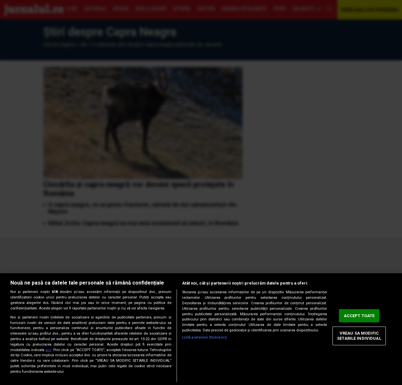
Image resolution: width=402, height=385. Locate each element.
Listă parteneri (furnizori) (204, 337)
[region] (201, 329)
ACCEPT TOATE (359, 315)
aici (48, 350)
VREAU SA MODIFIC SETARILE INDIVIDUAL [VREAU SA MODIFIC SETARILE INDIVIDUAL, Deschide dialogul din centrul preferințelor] (359, 336)
